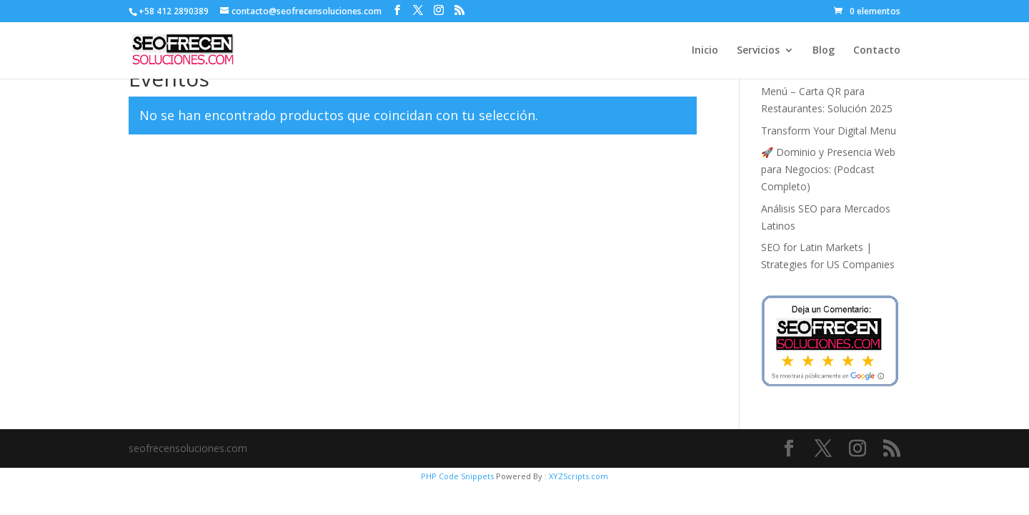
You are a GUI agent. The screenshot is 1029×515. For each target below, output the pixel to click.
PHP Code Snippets (457, 476)
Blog (823, 51)
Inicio (705, 51)
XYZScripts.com (578, 476)
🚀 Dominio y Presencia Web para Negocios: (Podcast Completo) (828, 169)
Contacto (876, 51)
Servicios (758, 51)
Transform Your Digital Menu (828, 130)
